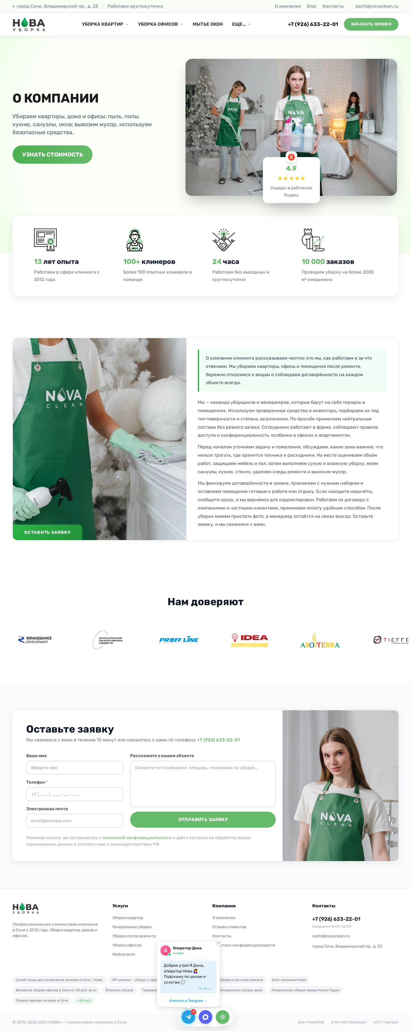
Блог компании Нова (289, 980)
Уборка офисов (127, 945)
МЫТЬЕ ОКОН (208, 24)
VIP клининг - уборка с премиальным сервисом (151, 980)
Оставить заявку (47, 532)
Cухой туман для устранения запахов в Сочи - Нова (59, 980)
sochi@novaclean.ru (376, 6)
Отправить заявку (203, 819)
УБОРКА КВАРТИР (105, 24)
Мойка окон (123, 954)
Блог (312, 6)
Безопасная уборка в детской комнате (231, 980)
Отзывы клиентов (229, 926)
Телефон (37, 782)
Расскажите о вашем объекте (162, 755)
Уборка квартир (127, 917)
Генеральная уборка (132, 926)
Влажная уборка (119, 990)
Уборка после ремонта (134, 936)
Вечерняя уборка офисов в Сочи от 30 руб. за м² (56, 990)
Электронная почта (47, 808)
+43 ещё (84, 1000)
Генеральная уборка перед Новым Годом (305, 990)
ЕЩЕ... (241, 24)
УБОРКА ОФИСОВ (161, 24)
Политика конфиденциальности (243, 945)
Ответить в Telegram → (188, 1001)
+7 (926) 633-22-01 (313, 24)
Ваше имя (36, 755)
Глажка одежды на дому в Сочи (42, 1000)
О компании (288, 6)
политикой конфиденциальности (137, 837)
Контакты (333, 6)
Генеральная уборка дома (241, 990)
